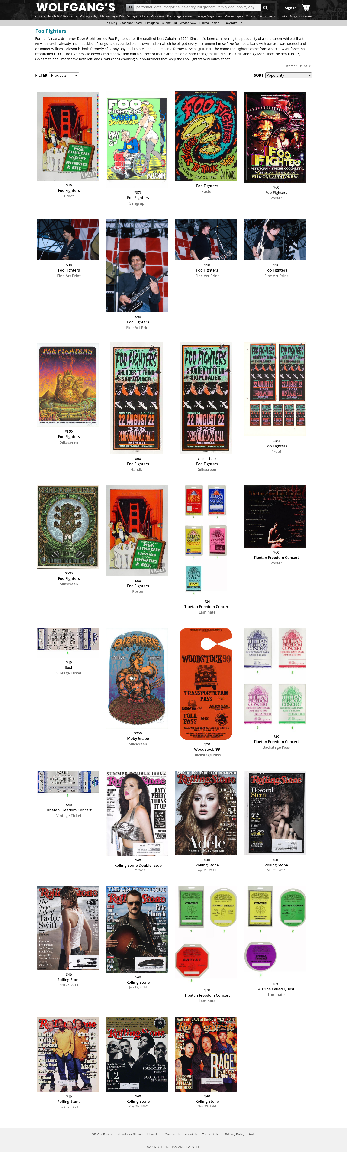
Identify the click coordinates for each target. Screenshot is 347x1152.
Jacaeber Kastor (131, 23)
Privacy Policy (234, 1134)
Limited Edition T (210, 23)
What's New (188, 23)
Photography (88, 16)
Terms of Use (211, 1134)
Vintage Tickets (137, 16)
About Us (191, 1134)
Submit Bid (169, 23)
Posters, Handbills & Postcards (56, 16)
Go (265, 7)
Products (58, 75)
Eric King (111, 23)
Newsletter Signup (129, 1134)
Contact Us (172, 1134)
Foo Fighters (50, 31)
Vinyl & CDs (254, 16)
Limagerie (152, 23)
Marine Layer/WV (112, 16)
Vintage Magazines (209, 16)
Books (283, 16)
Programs (157, 16)
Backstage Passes (180, 16)
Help (252, 1134)
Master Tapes (234, 16)
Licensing (153, 1134)
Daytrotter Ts (233, 23)
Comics (270, 16)
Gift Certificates (102, 1134)
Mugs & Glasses (301, 16)
